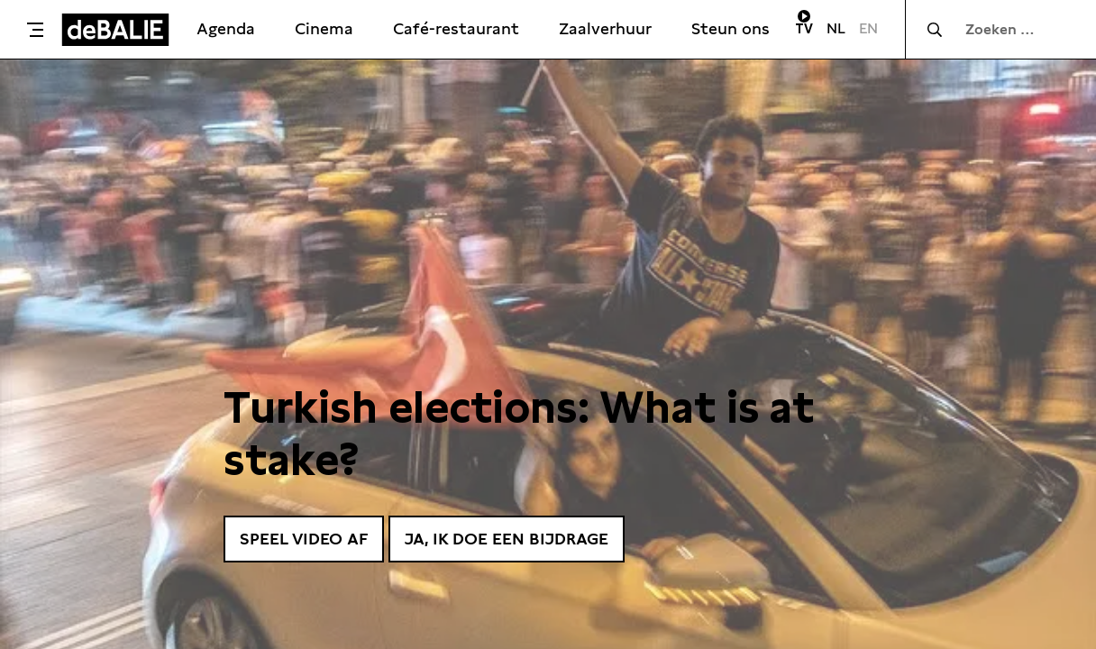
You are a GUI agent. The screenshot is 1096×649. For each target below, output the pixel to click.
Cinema (324, 28)
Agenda (225, 28)
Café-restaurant (456, 28)
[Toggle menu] (35, 30)
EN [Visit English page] (868, 28)
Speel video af (304, 538)
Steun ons (730, 28)
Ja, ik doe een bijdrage (506, 538)
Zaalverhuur (605, 28)
